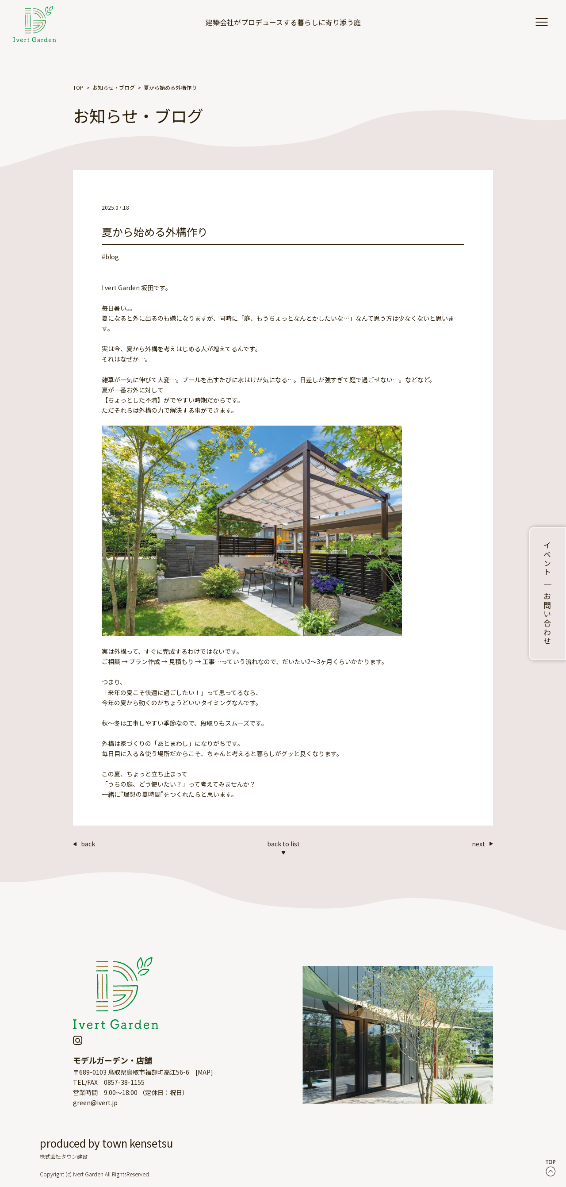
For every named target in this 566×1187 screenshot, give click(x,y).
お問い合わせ (547, 619)
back (84, 843)
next (482, 843)
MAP (204, 1072)
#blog (110, 256)
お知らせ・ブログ (113, 87)
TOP (78, 87)
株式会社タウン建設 (64, 1156)
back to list (283, 847)
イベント (547, 559)
